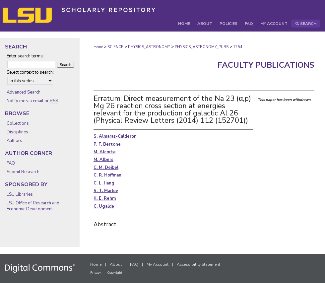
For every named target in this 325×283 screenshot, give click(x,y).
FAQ (11, 163)
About (116, 264)
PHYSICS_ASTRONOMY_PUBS (201, 46)
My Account (157, 264)
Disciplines (17, 132)
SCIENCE (115, 46)
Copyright (114, 272)
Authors (14, 141)
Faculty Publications (266, 65)
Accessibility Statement (198, 264)
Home (98, 46)
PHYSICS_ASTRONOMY (149, 46)
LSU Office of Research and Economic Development (33, 206)
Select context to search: (30, 72)
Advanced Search (23, 92)
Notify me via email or (32, 101)
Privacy (95, 272)
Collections (18, 123)
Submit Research (23, 172)
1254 (237, 46)
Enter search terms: (25, 56)
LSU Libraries (20, 194)
